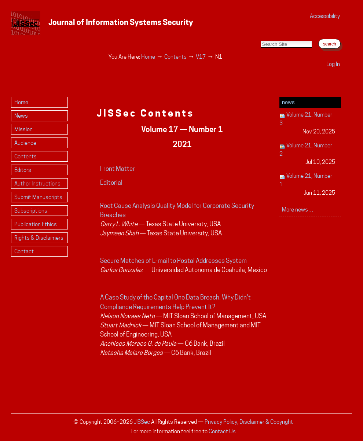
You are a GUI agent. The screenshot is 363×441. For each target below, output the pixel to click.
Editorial (111, 182)
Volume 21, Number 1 (307, 184)
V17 (201, 56)
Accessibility (325, 15)
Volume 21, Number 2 (307, 154)
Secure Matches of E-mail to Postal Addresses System (173, 260)
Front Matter (117, 168)
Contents (175, 56)
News (288, 102)
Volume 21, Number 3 (307, 123)
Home (148, 56)
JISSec (142, 421)
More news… (298, 209)
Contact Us (222, 431)
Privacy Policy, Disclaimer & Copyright (249, 421)
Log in (333, 63)
